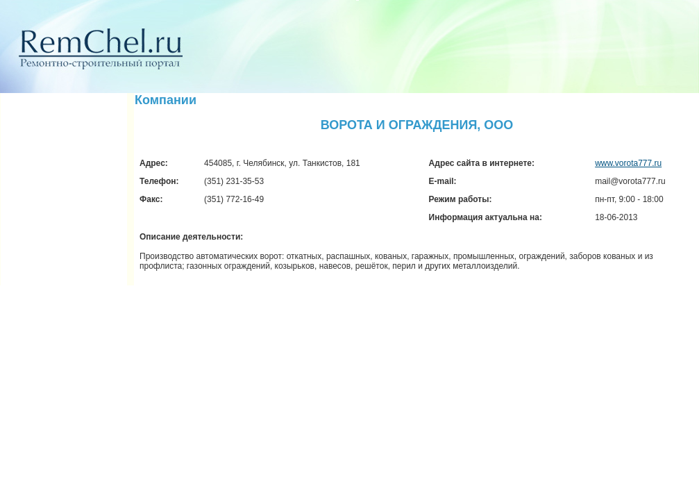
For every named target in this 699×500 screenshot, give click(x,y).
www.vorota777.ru (628, 163)
